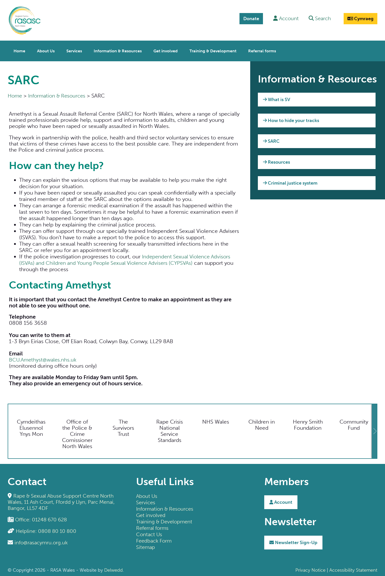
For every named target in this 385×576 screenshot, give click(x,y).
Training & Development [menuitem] (212, 49)
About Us (147, 494)
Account (280, 501)
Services (146, 501)
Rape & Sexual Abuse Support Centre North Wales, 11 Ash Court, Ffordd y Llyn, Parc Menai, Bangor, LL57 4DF (63, 500)
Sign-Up (293, 541)
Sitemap (146, 545)
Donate (248, 18)
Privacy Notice (310, 568)
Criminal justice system (290, 181)
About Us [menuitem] (46, 49)
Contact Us (149, 533)
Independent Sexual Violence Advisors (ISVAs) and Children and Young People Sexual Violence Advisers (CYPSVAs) (126, 258)
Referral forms (153, 526)
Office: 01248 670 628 (43, 518)
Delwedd (113, 568)
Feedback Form (155, 539)
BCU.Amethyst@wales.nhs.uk (44, 358)
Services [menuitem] (74, 49)
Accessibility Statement (353, 568)
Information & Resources (59, 94)
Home (15, 94)
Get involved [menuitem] (165, 49)
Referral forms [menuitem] (262, 49)
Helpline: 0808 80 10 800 (47, 529)
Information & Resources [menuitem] (118, 49)
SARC (271, 140)
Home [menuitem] (19, 49)
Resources (276, 160)
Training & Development (165, 520)
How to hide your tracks (291, 119)
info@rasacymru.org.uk (42, 541)
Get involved (151, 513)
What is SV (276, 98)
